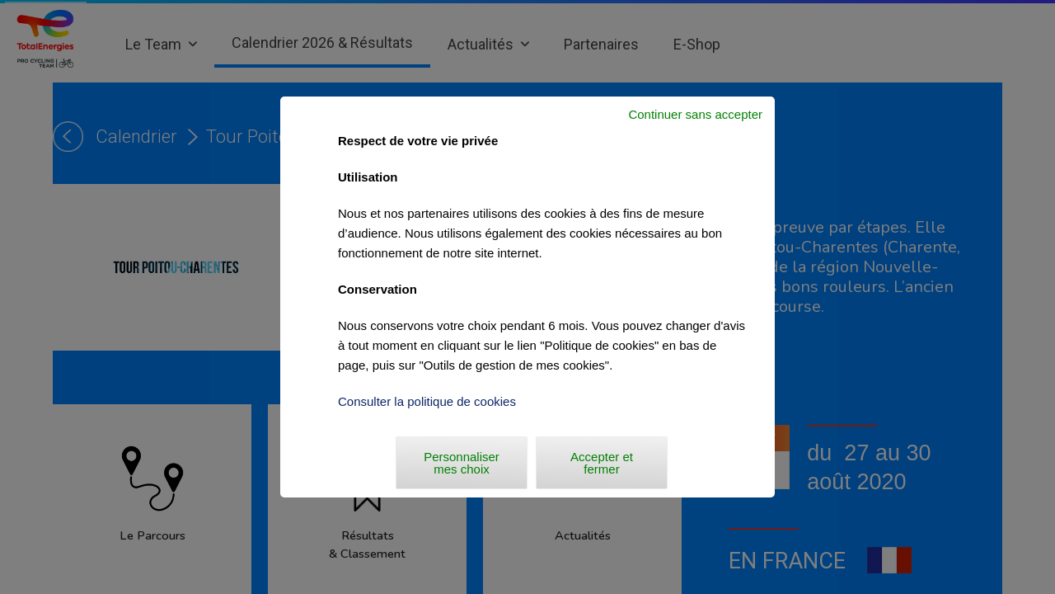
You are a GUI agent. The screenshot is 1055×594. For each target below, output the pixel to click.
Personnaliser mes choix (461, 463)
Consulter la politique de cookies (427, 401)
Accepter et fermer (601, 463)
